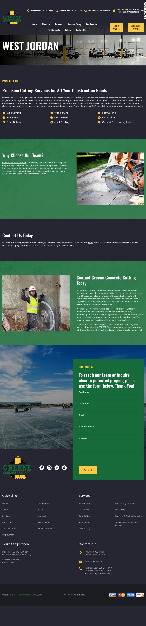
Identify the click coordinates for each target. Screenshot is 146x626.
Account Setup (75, 24)
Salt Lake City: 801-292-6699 (97, 583)
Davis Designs (81, 605)
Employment (92, 24)
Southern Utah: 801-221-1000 (98, 580)
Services (59, 24)
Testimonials (54, 30)
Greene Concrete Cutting (14, 172)
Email (82, 425)
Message (83, 448)
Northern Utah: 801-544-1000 (98, 578)
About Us (46, 24)
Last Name (84, 413)
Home (34, 24)
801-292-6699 (105, 337)
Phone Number (86, 436)
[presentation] (96, 468)
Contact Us (80, 30)
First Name (84, 402)
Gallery (67, 30)
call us (90, 252)
